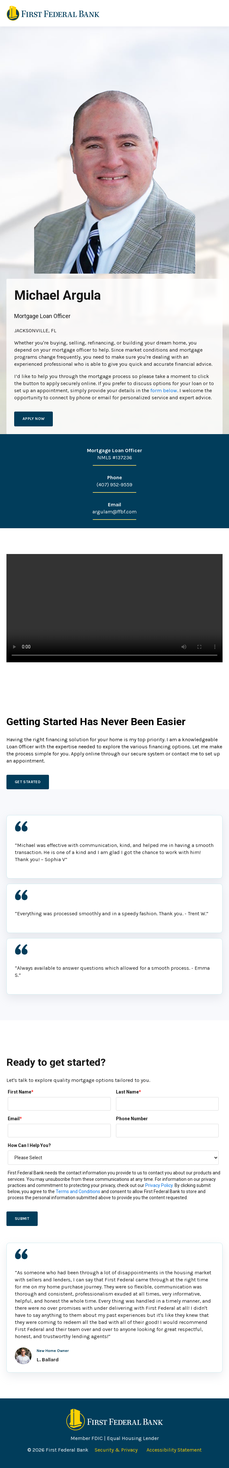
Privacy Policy (159, 1185)
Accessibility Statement (174, 1450)
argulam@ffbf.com (114, 512)
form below (163, 390)
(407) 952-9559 (114, 484)
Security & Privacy (117, 1450)
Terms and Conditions (78, 1191)
